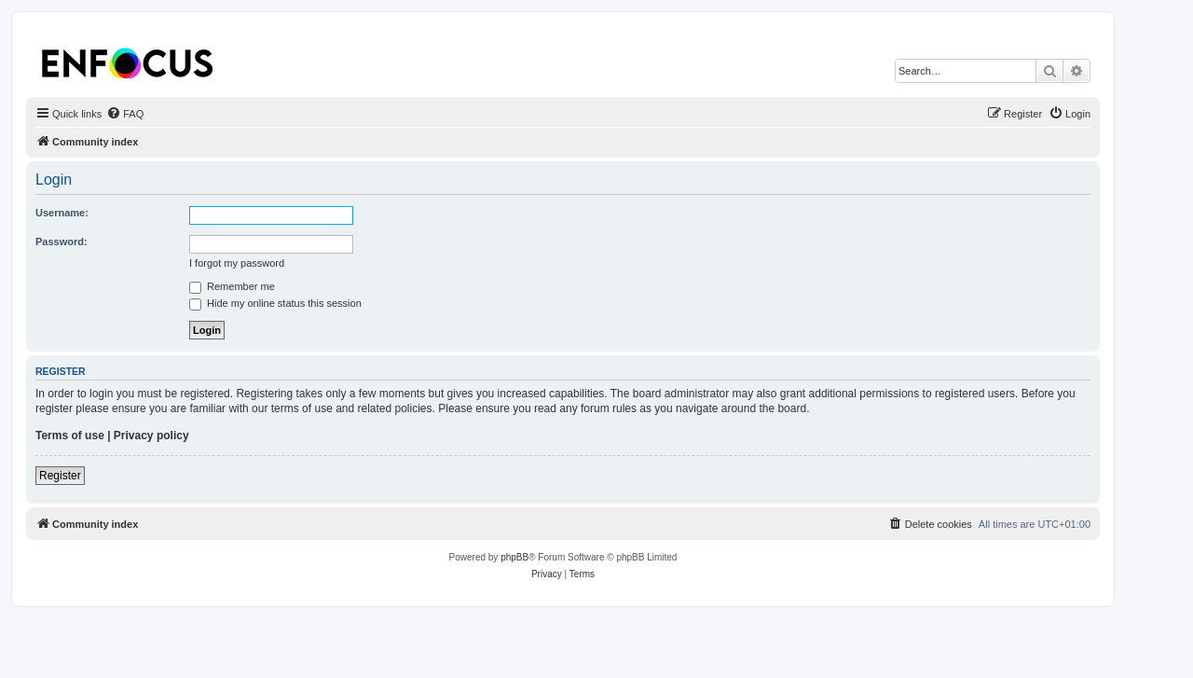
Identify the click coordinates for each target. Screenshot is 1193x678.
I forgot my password (236, 263)
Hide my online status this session (275, 303)
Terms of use (69, 435)
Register (60, 475)
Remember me (232, 286)
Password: (61, 241)
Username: (62, 212)
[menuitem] (125, 114)
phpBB (514, 557)
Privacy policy (151, 435)
